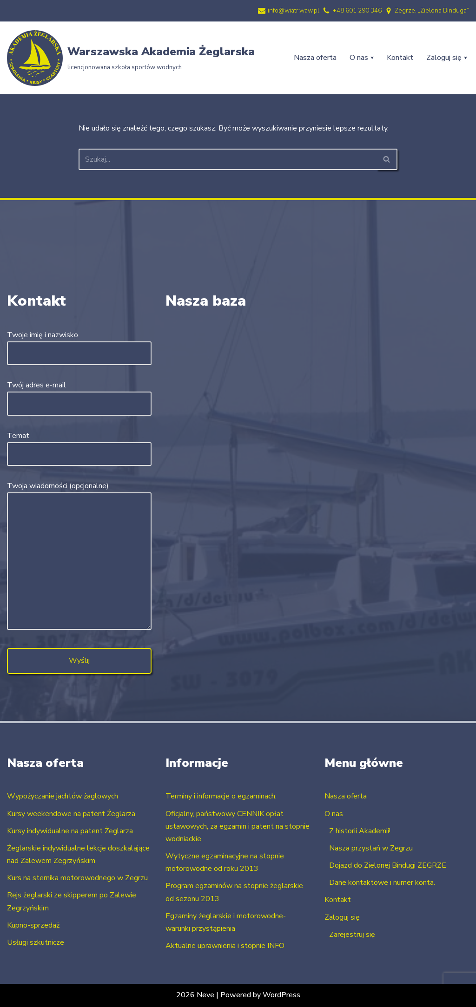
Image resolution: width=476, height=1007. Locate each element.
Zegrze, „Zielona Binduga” (432, 10)
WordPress (281, 995)
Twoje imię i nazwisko (79, 344)
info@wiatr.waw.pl (293, 10)
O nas (333, 814)
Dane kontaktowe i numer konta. (382, 882)
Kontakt (400, 57)
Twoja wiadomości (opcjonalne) (79, 557)
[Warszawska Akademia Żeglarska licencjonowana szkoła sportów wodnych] (131, 58)
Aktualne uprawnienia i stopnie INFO (224, 946)
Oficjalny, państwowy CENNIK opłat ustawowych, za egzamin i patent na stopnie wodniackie (237, 826)
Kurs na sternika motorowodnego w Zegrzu (77, 878)
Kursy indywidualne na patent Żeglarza (70, 831)
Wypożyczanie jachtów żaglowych (62, 796)
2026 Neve (195, 995)
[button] (372, 57)
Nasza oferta (315, 57)
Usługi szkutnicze (35, 942)
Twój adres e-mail (79, 394)
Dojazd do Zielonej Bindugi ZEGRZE (387, 865)
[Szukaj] (228, 159)
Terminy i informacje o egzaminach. (221, 796)
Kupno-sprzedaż (33, 925)
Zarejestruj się (352, 934)
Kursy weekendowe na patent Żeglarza (71, 814)
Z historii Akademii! (359, 831)
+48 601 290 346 (357, 10)
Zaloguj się (342, 917)
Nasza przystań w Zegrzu (371, 848)
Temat (79, 445)
